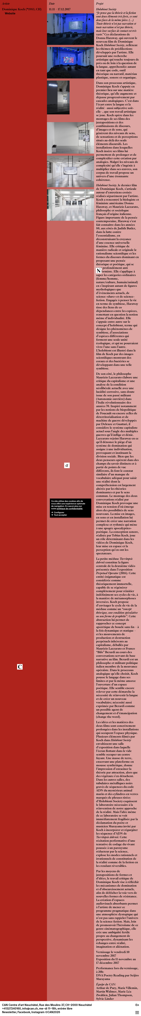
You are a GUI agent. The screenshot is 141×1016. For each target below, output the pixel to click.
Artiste (6, 4)
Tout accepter (60, 514)
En (137, 1005)
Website (10, 13)
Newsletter (9, 1012)
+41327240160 (11, 1008)
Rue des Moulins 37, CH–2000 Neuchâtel (65, 1005)
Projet (99, 4)
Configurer (59, 512)
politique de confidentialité (69, 508)
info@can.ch (30, 1008)
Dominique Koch (13, 9)
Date (52, 4)
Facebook (23, 1012)
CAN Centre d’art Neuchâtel (20, 1005)
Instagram (37, 1012)
